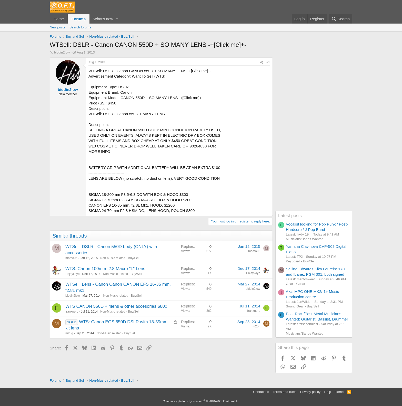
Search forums (80, 27)
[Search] (340, 19)
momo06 (71, 258)
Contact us (261, 392)
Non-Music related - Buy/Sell (119, 258)
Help (327, 392)
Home (59, 19)
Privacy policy (310, 392)
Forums (79, 19)
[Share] (261, 62)
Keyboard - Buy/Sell (300, 261)
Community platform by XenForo (201, 401)
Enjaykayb (72, 274)
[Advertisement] (313, 134)
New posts (57, 27)
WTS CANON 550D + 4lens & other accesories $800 (116, 306)
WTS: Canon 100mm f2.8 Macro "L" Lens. (105, 268)
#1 (268, 62)
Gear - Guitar (295, 284)
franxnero (71, 311)
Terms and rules (284, 392)
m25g (69, 333)
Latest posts (290, 215)
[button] (117, 19)
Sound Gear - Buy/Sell (302, 306)
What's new (103, 19)
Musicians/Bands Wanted (304, 239)
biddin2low (62, 52)
